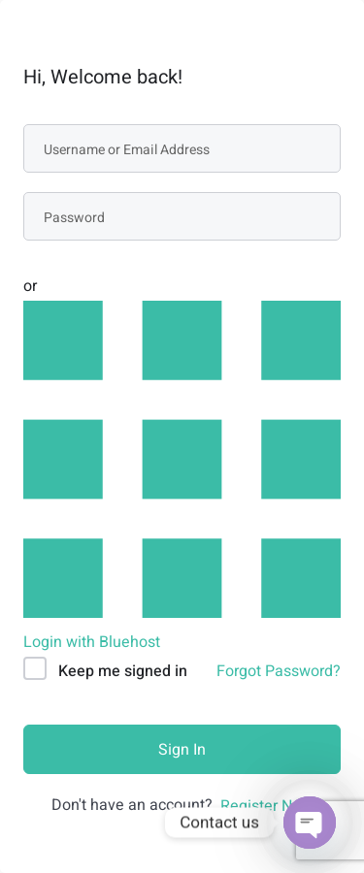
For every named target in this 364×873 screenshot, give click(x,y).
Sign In (182, 749)
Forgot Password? (278, 671)
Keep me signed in (122, 671)
